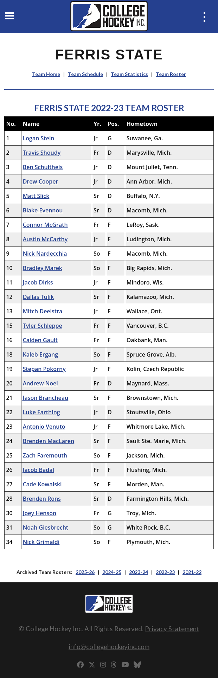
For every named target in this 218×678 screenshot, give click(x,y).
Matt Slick (36, 196)
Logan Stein (38, 138)
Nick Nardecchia (45, 253)
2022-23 (165, 572)
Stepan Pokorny (44, 369)
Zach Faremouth (45, 455)
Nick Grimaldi (41, 542)
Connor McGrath (45, 225)
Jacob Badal (38, 470)
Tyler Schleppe (42, 326)
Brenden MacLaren (49, 441)
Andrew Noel (40, 383)
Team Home (46, 74)
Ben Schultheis (43, 167)
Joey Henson (40, 513)
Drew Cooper (40, 181)
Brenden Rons (42, 499)
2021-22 (191, 572)
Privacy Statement (172, 629)
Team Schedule (85, 74)
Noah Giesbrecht (46, 527)
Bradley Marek (42, 268)
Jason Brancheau (46, 398)
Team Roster (171, 74)
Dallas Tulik (38, 297)
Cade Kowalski (42, 484)
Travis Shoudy (42, 152)
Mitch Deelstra (43, 311)
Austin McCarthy (45, 239)
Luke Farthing (41, 412)
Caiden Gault (40, 340)
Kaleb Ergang (40, 354)
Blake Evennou (43, 210)
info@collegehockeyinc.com (109, 646)
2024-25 (111, 572)
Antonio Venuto (44, 426)
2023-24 (138, 572)
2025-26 (85, 572)
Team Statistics (129, 74)
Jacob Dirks (38, 282)
